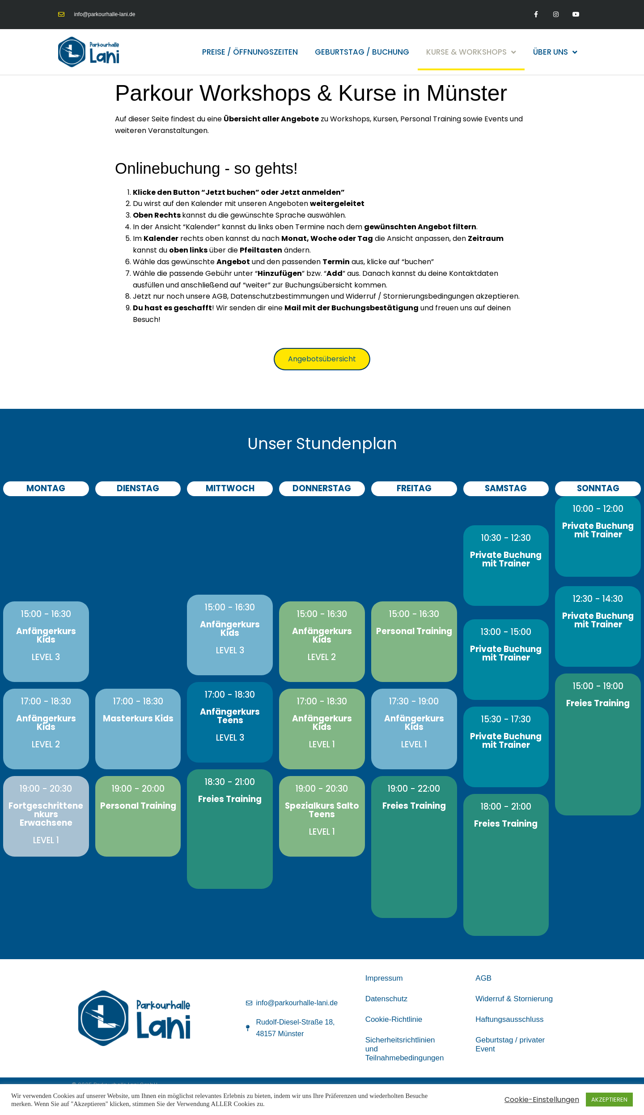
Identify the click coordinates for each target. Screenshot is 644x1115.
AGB (483, 978)
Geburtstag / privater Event (510, 1044)
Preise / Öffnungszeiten (250, 52)
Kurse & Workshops (471, 52)
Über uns (555, 52)
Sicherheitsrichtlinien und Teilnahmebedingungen (404, 1049)
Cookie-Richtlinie (394, 1019)
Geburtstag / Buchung (362, 52)
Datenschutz (386, 999)
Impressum (384, 978)
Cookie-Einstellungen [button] (541, 1100)
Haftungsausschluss (509, 1019)
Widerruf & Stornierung (514, 999)
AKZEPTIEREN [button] (609, 1099)
